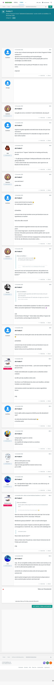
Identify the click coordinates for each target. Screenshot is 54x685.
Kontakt (26, 667)
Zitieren (49, 75)
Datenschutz (40, 667)
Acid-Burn (46, 13)
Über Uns (34, 667)
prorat (14, 17)
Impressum (47, 667)
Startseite (21, 667)
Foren (21, 2)
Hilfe (30, 667)
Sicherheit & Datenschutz (26, 13)
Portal (16, 2)
